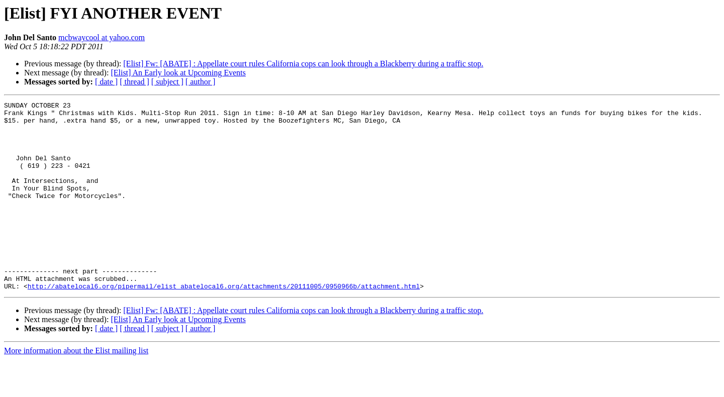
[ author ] (201, 81)
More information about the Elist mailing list (76, 388)
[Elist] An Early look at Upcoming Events (178, 72)
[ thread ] (134, 81)
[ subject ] (167, 81)
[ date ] (106, 81)
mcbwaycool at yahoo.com (101, 37)
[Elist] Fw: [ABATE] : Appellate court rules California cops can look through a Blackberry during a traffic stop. (303, 63)
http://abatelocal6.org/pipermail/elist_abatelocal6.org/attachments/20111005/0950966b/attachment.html (224, 323)
